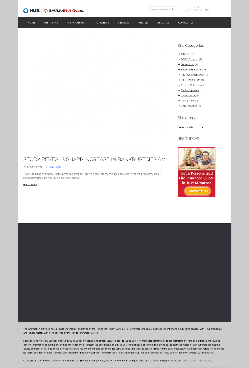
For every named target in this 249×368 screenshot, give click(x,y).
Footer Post (186, 64)
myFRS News (187, 100)
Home (31, 22)
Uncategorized (187, 105)
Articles (143, 22)
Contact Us (186, 22)
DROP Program (188, 59)
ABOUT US (163, 22)
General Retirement (190, 85)
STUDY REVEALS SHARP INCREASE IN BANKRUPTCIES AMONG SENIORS (96, 159)
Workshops (102, 22)
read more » (30, 184)
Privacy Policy (205, 360)
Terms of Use (189, 360)
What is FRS (51, 22)
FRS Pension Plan (189, 80)
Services (123, 22)
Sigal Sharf (55, 167)
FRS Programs (76, 22)
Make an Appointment (160, 9)
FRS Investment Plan (191, 74)
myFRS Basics (187, 95)
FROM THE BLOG (189, 69)
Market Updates (188, 90)
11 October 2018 (33, 167)
